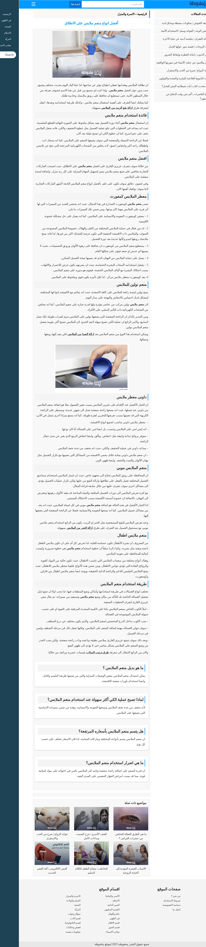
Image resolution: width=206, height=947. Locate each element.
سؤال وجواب (55, 914)
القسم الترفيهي (93, 909)
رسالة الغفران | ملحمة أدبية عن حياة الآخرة (167, 38)
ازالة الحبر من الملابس (61, 527)
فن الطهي (96, 918)
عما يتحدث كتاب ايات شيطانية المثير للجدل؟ (167, 86)
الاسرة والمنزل (107, 14)
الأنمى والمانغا (94, 896)
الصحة (58, 905)
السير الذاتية (95, 905)
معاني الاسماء (94, 932)
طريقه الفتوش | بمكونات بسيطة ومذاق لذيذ (167, 23)
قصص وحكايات (54, 927)
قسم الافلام (95, 923)
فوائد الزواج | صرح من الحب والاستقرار (169, 70)
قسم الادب (56, 918)
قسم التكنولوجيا (54, 923)
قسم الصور (95, 927)
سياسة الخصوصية (153, 905)
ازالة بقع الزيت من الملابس (98, 107)
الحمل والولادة (55, 900)
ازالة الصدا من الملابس (62, 334)
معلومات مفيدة (54, 932)
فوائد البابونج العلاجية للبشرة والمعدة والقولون (165, 78)
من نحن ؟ (157, 896)
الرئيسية (123, 14)
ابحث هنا (56, 4)
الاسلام (97, 900)
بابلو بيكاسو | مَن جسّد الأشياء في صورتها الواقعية (164, 62)
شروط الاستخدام (153, 900)
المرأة (59, 909)
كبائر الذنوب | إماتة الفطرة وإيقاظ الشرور (168, 54)
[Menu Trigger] (14, 4)
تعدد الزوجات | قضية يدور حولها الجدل (170, 46)
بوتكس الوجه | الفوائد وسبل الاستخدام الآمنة (166, 30)
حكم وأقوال (95, 914)
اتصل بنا (158, 909)
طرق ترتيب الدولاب (78, 652)
